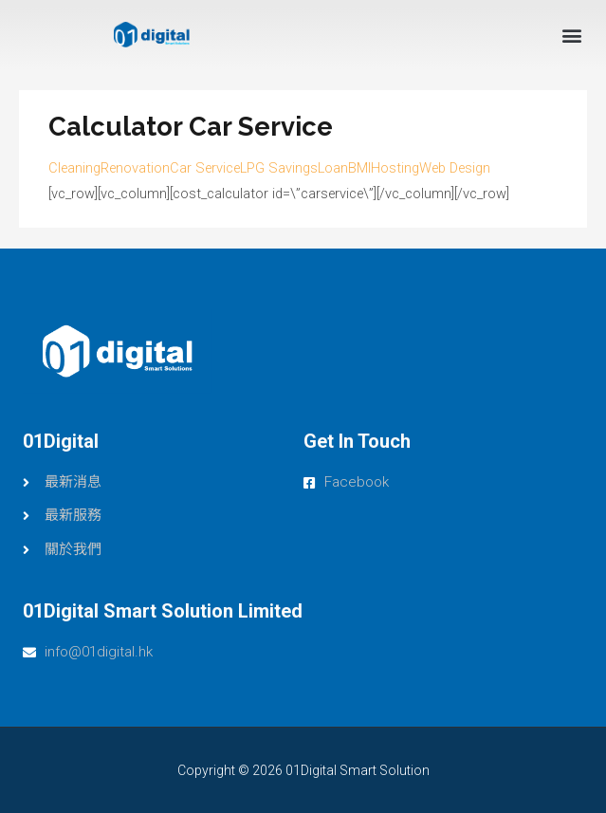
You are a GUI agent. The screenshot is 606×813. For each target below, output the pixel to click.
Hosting (395, 167)
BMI (359, 167)
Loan (333, 167)
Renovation (135, 167)
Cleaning (74, 167)
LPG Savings (279, 167)
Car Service (205, 167)
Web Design (454, 167)
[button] (571, 34)
